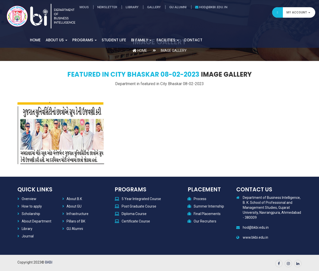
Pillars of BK (76, 221)
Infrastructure (77, 214)
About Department (36, 221)
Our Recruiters (205, 221)
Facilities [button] (168, 40)
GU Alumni (178, 7)
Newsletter (107, 7)
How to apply (32, 206)
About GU (74, 206)
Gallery (154, 7)
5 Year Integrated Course (141, 199)
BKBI (48, 262)
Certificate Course (136, 221)
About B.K (74, 199)
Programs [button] (84, 40)
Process (200, 199)
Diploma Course (134, 214)
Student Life (114, 40)
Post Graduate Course (139, 206)
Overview (29, 199)
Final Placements (207, 214)
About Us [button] (56, 40)
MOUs (84, 7)
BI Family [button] (141, 40)
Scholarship (31, 214)
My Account (291, 12)
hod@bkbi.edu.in (211, 7)
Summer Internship (209, 206)
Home (35, 40)
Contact (193, 40)
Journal (28, 236)
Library (132, 7)
